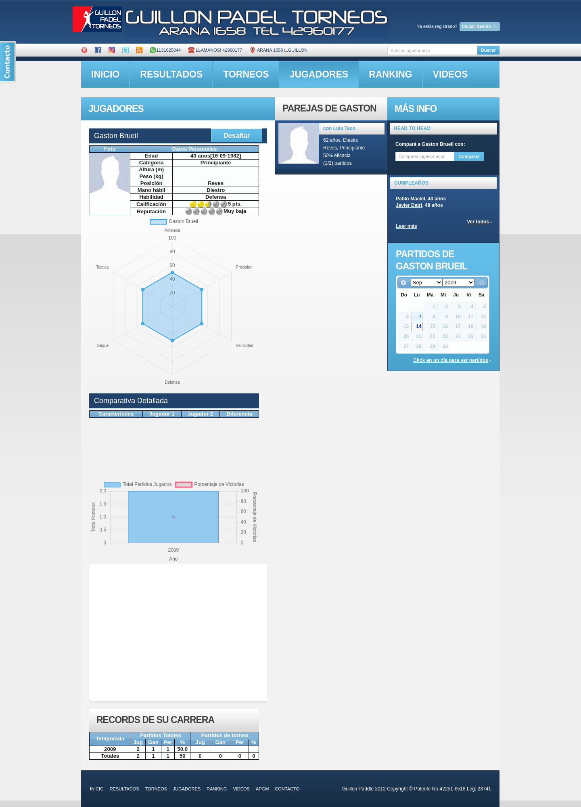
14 (418, 326)
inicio (105, 74)
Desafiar (237, 135)
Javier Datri (409, 205)
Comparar (469, 156)
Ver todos (478, 222)
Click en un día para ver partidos (451, 360)
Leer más (406, 226)
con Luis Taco (339, 128)
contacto (287, 788)
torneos (246, 74)
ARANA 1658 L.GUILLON (278, 50)
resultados (171, 74)
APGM (262, 788)
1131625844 (165, 50)
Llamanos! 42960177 (215, 50)
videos (450, 74)
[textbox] (432, 50)
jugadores (319, 74)
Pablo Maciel (410, 199)
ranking (390, 74)
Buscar (488, 50)
